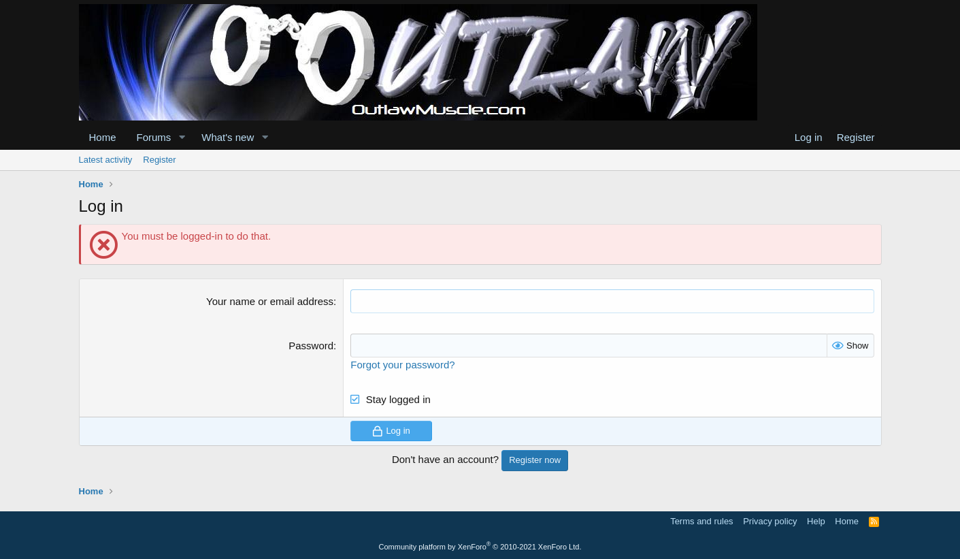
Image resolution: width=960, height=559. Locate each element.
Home (102, 137)
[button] (181, 137)
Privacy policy (770, 521)
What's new (227, 137)
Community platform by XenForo (480, 547)
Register (159, 160)
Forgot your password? (402, 364)
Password (310, 345)
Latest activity (106, 160)
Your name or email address (269, 301)
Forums (154, 137)
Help (816, 521)
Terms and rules (701, 521)
